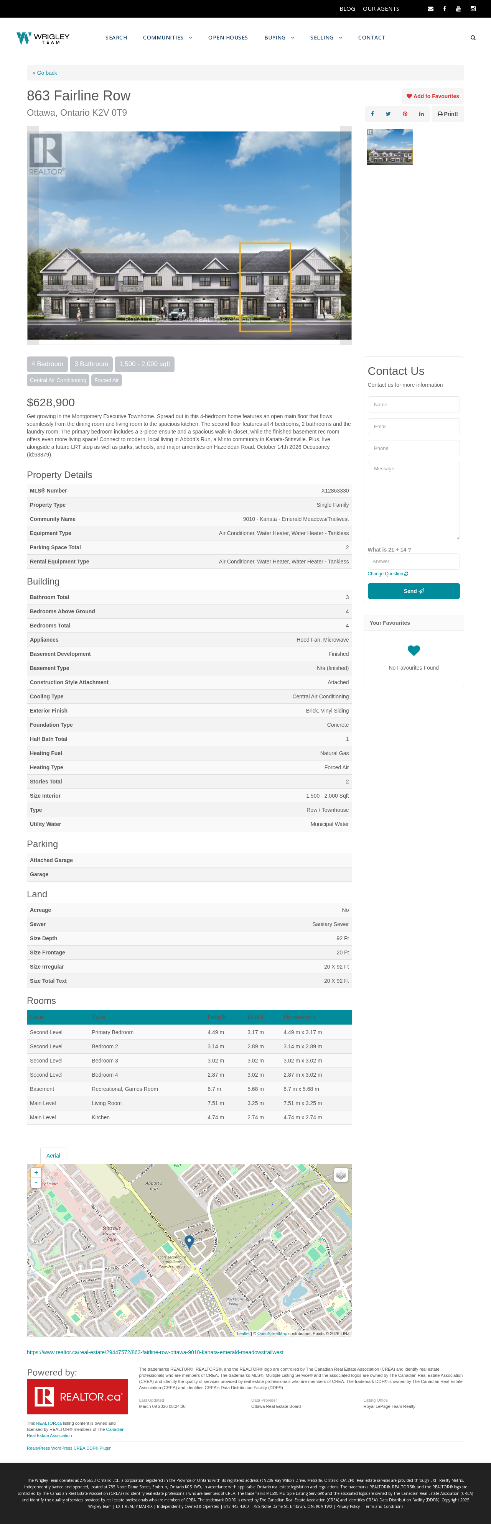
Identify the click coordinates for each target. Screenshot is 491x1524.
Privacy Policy (289, 1506)
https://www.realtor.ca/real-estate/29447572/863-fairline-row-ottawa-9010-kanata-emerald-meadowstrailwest (155, 1352)
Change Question (388, 573)
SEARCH (115, 37)
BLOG (346, 8)
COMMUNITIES (163, 37)
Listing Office (375, 1400)
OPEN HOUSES (228, 37)
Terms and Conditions (322, 1506)
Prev (33, 235)
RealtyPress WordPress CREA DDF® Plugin (69, 1447)
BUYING (276, 37)
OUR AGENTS (380, 8)
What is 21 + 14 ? (389, 549)
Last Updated (151, 1400)
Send (414, 591)
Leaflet (243, 1333)
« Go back (45, 72)
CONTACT (374, 37)
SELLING (324, 37)
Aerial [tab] (53, 1155)
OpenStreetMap (272, 1333)
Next (346, 235)
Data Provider (264, 1400)
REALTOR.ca (49, 1423)
